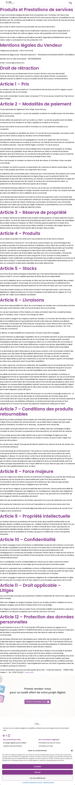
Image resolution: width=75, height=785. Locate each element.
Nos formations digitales (49, 739)
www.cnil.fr (29, 672)
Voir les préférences (38, 778)
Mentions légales (48, 782)
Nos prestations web (12, 739)
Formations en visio (46, 746)
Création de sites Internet (12, 746)
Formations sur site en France (49, 743)
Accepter (37, 766)
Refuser (38, 772)
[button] (72, 751)
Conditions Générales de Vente (32, 782)
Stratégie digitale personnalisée (14, 743)
